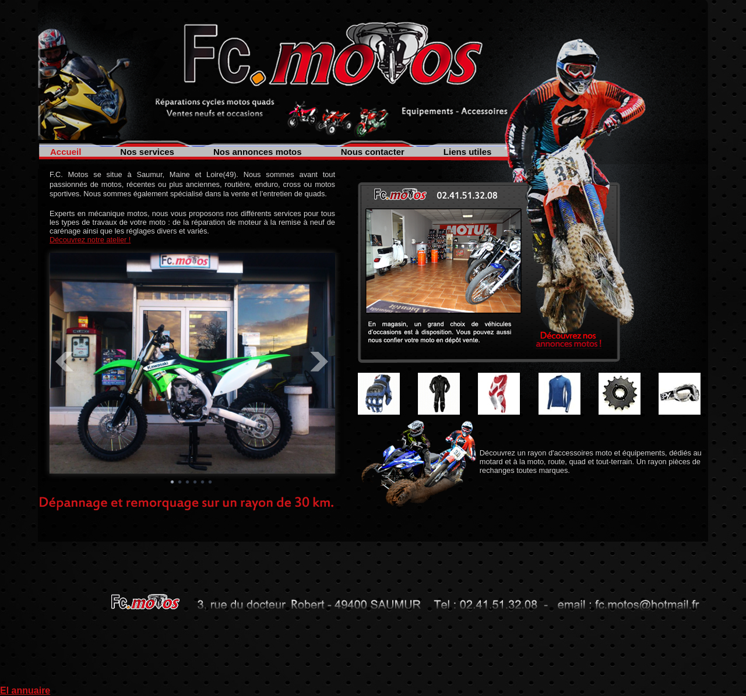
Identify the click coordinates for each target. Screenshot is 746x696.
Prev (64, 362)
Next (320, 362)
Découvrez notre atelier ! (90, 239)
